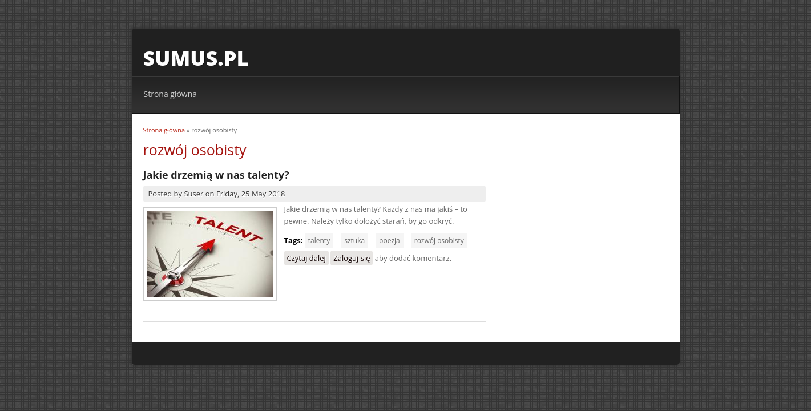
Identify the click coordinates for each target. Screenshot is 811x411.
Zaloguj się (351, 258)
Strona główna (170, 93)
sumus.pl (196, 58)
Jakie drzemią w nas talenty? (216, 175)
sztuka (354, 240)
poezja (389, 240)
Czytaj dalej (308, 257)
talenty (319, 240)
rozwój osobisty (439, 240)
